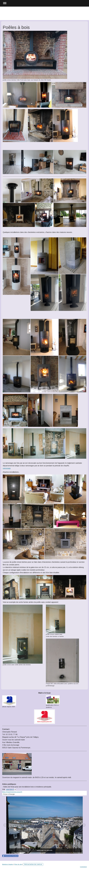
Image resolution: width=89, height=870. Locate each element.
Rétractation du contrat (33, 864)
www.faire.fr (10, 789)
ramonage (7, 468)
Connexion (83, 867)
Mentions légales (7, 864)
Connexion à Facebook (10, 856)
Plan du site (18, 864)
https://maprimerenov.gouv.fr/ (12, 792)
